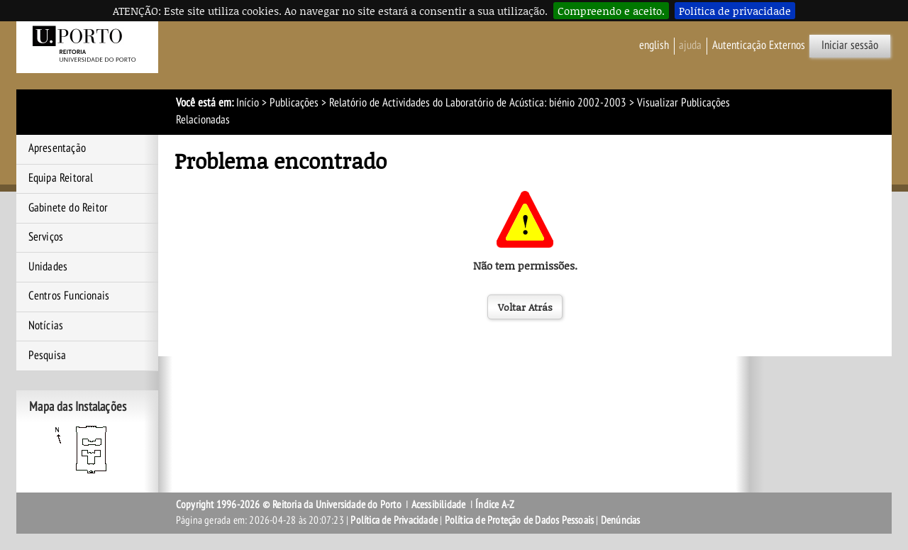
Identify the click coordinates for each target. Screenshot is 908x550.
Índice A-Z (494, 504)
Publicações (294, 103)
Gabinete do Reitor (68, 208)
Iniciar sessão (849, 45)
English (654, 45)
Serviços (46, 237)
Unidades (48, 267)
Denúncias (621, 520)
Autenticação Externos (758, 45)
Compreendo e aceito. (611, 11)
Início (247, 103)
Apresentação (57, 148)
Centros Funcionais (69, 296)
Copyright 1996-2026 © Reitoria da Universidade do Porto (289, 504)
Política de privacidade (735, 11)
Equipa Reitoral (61, 178)
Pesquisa (47, 355)
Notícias (46, 326)
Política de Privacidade (394, 520)
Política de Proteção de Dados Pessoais (519, 520)
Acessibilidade (438, 504)
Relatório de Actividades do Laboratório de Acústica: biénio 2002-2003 (477, 103)
